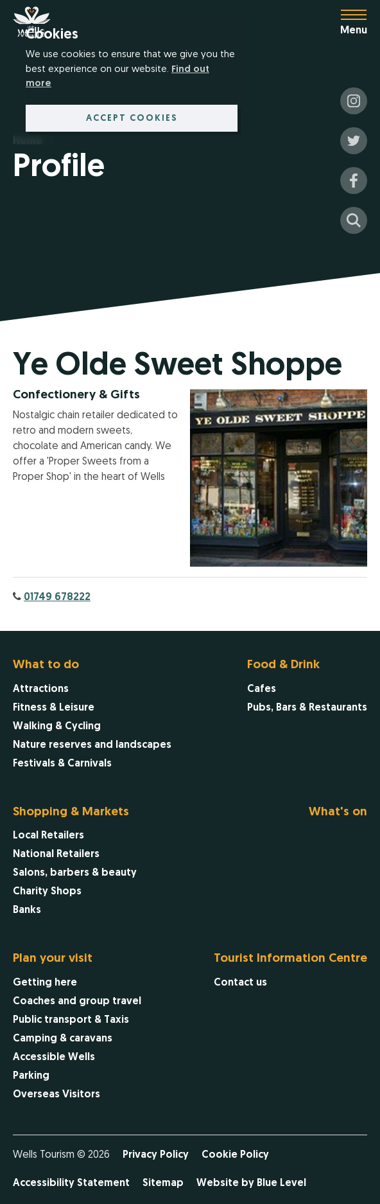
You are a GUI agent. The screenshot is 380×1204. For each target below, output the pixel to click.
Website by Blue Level (251, 1183)
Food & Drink (283, 665)
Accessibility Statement (71, 1183)
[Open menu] (360, 22)
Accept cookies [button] (132, 118)
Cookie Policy (235, 1155)
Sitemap (163, 1183)
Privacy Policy (156, 1155)
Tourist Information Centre (290, 959)
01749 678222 (57, 597)
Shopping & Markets (71, 812)
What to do (46, 665)
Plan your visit (52, 959)
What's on (338, 812)
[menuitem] (92, 716)
